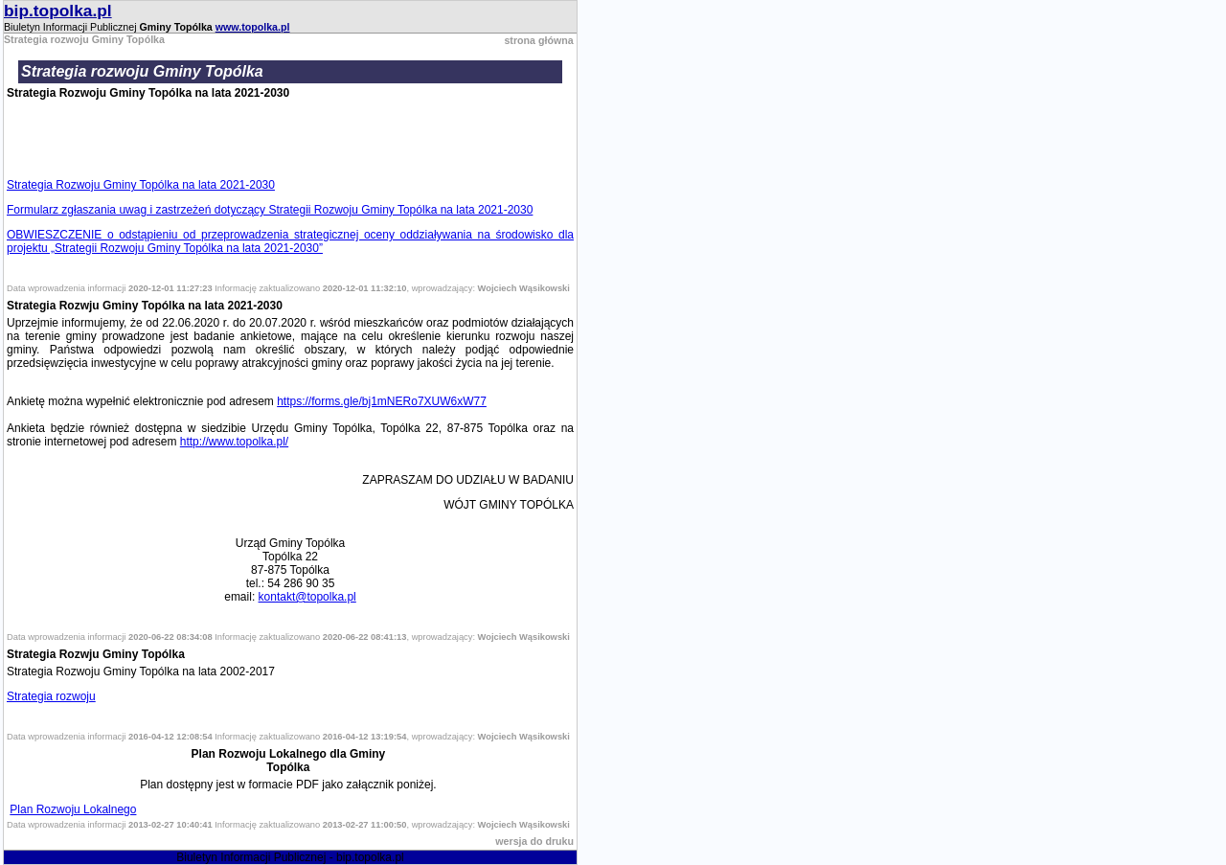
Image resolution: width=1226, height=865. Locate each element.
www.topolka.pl (253, 27)
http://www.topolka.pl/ (234, 441)
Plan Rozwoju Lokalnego (73, 809)
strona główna (538, 40)
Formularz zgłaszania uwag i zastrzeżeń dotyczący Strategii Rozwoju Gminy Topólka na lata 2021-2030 (270, 209)
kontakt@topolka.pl (307, 596)
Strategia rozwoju (51, 696)
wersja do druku (534, 841)
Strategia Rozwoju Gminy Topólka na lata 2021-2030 (141, 185)
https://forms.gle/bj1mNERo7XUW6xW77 (382, 401)
